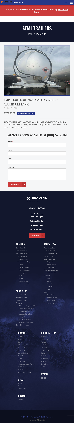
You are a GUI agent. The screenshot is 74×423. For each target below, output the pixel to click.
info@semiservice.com (37, 229)
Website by (37, 420)
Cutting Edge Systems (26, 308)
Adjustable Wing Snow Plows (28, 306)
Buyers (20, 342)
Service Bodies (51, 300)
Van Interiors (45, 358)
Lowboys (22, 273)
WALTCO (21, 367)
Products (19, 303)
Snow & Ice (21, 291)
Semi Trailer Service (22, 253)
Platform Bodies (52, 298)
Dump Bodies (51, 295)
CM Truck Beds (23, 345)
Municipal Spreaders (25, 314)
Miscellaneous (51, 273)
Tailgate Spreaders (25, 319)
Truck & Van (50, 244)
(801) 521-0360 (18, 2)
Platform (44, 347)
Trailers (20, 244)
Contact (22, 396)
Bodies (46, 292)
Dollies (21, 265)
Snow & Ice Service (22, 300)
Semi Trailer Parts (21, 251)
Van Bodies (50, 303)
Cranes (49, 281)
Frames (43, 345)
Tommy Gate (22, 361)
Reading (20, 336)
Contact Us (35, 235)
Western (21, 369)
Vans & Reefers (24, 284)
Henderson (21, 350)
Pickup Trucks (51, 265)
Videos (43, 367)
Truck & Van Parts (49, 251)
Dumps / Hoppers (24, 267)
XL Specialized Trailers (25, 372)
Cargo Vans (50, 262)
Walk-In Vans (51, 267)
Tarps (48, 289)
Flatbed (43, 342)
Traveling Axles (23, 281)
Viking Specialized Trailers (26, 364)
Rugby (20, 358)
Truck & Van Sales (50, 248)
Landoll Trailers (23, 353)
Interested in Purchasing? (26, 113)
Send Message (15, 184)
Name (10, 142)
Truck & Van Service (50, 253)
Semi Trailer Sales (21, 248)
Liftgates (50, 287)
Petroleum (41, 34)
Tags (20, 276)
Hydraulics (50, 284)
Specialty (47, 276)
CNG (48, 278)
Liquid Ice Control (24, 311)
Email (10, 150)
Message (11, 167)
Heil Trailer (21, 347)
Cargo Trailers (23, 259)
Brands (22, 333)
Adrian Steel (22, 339)
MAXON (20, 356)
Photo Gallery (48, 333)
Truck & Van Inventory (51, 270)
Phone (10, 159)
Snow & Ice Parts (21, 297)
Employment (22, 389)
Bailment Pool (48, 256)
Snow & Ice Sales (21, 295)
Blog (19, 386)
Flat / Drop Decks (24, 270)
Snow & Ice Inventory (23, 325)
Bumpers (44, 336)
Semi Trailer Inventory (23, 262)
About (21, 379)
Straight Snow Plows (25, 317)
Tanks (30, 34)
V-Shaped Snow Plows (26, 322)
